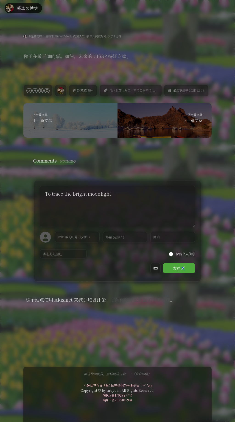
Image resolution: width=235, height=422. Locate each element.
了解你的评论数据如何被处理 (140, 299)
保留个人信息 (182, 254)
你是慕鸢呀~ (36, 36)
